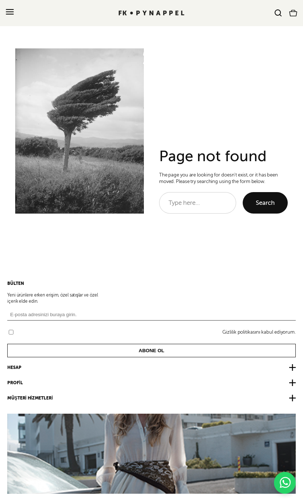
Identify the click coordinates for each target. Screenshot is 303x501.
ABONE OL (151, 350)
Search (265, 202)
